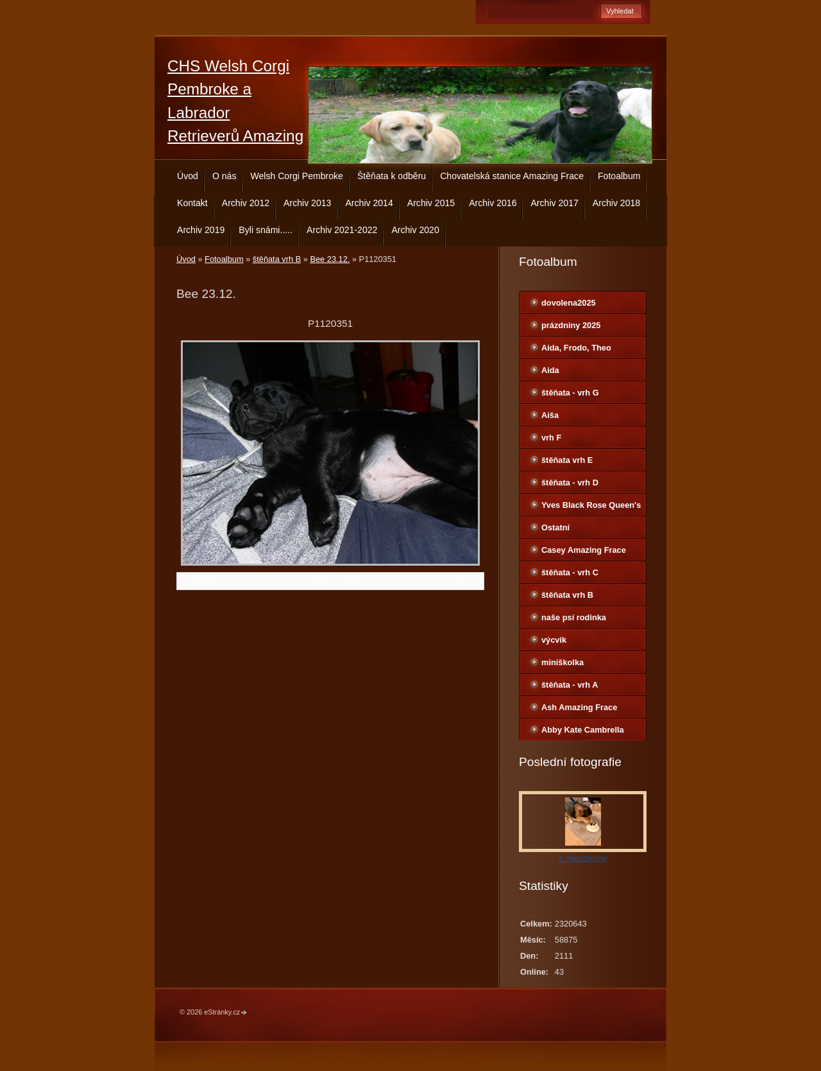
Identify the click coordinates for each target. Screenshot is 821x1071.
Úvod (187, 176)
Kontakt (192, 203)
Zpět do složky (339, 581)
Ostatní (555, 527)
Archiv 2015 (431, 203)
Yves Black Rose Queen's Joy (591, 508)
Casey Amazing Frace (583, 550)
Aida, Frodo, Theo (576, 348)
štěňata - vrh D (569, 482)
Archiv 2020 (415, 230)
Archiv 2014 (369, 203)
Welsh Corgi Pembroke (296, 176)
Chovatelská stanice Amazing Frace (512, 176)
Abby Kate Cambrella (582, 730)
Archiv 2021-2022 (342, 230)
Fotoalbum (619, 176)
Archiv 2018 (616, 203)
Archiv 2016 (492, 203)
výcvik (553, 640)
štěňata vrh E (567, 460)
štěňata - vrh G (570, 392)
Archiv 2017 (554, 203)
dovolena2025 (568, 303)
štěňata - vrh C (569, 572)
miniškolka (562, 662)
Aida (550, 370)
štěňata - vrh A (569, 685)
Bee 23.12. (330, 259)
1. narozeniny (582, 858)
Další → (465, 581)
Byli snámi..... (265, 230)
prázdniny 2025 (570, 325)
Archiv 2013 (307, 203)
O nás (224, 176)
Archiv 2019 (200, 230)
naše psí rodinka (573, 617)
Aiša (550, 415)
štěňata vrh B (277, 259)
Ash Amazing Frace (579, 707)
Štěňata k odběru (391, 176)
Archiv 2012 (245, 203)
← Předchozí (204, 581)
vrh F (551, 437)
